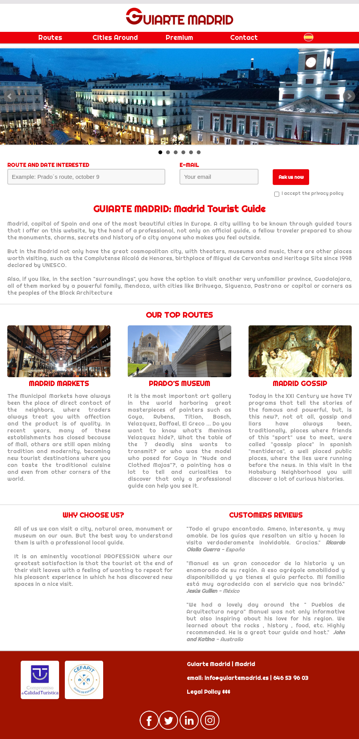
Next (349, 96)
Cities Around (115, 37)
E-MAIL (189, 165)
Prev (10, 96)
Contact (244, 37)
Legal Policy (204, 691)
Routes (50, 37)
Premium (179, 37)
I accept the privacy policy (312, 193)
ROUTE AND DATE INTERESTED (48, 165)
